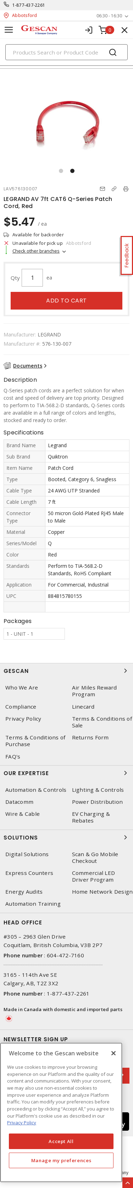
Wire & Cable (22, 814)
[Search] (66, 52)
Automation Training (33, 903)
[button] (61, 171)
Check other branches (36, 251)
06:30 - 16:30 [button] (109, 16)
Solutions (66, 837)
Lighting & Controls (98, 789)
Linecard (83, 706)
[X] (113, 1053)
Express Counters (29, 873)
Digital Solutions (27, 854)
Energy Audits (24, 891)
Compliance (21, 706)
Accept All (61, 1141)
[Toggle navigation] (9, 30)
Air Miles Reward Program (94, 691)
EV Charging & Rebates (91, 817)
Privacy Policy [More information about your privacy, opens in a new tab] (21, 1122)
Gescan (66, 671)
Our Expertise (66, 773)
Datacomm (19, 801)
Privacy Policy (23, 718)
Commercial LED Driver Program (93, 876)
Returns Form (90, 737)
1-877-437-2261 (28, 5)
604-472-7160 (65, 955)
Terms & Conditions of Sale (102, 722)
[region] (61, 1112)
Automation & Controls (35, 789)
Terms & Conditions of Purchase (35, 741)
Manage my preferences (61, 1160)
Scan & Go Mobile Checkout (95, 857)
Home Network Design (102, 891)
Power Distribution (97, 801)
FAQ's (12, 756)
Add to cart (66, 300)
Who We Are (21, 687)
